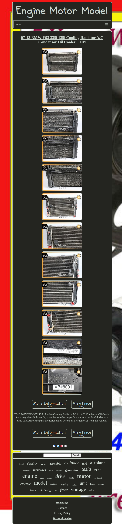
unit (83, 483)
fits (56, 491)
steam (59, 470)
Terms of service (62, 518)
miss (42, 478)
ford (84, 463)
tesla (86, 469)
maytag (64, 484)
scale (71, 477)
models (74, 485)
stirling (45, 489)
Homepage (62, 502)
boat (92, 484)
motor (84, 476)
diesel (21, 464)
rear (97, 470)
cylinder (71, 462)
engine (29, 476)
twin (51, 470)
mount (101, 484)
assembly (55, 463)
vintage (78, 489)
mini (53, 483)
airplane (97, 462)
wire (91, 490)
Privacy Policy (62, 513)
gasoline (49, 478)
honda (33, 490)
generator (71, 470)
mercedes (39, 470)
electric (25, 484)
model (40, 483)
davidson (32, 463)
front (64, 490)
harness (26, 470)
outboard (98, 478)
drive (60, 476)
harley (43, 464)
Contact (62, 507)
